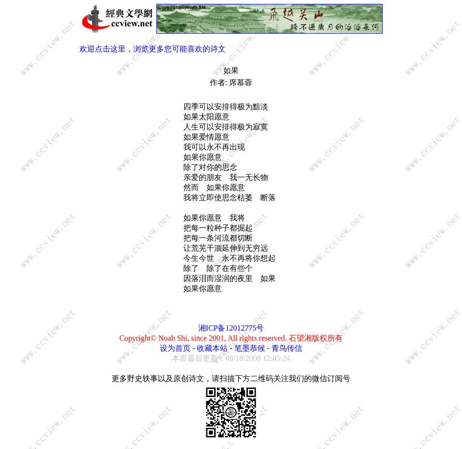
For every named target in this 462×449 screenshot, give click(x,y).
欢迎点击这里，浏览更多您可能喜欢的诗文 (152, 49)
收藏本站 (212, 348)
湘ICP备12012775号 (231, 328)
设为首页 (175, 348)
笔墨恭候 (249, 348)
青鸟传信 (286, 348)
